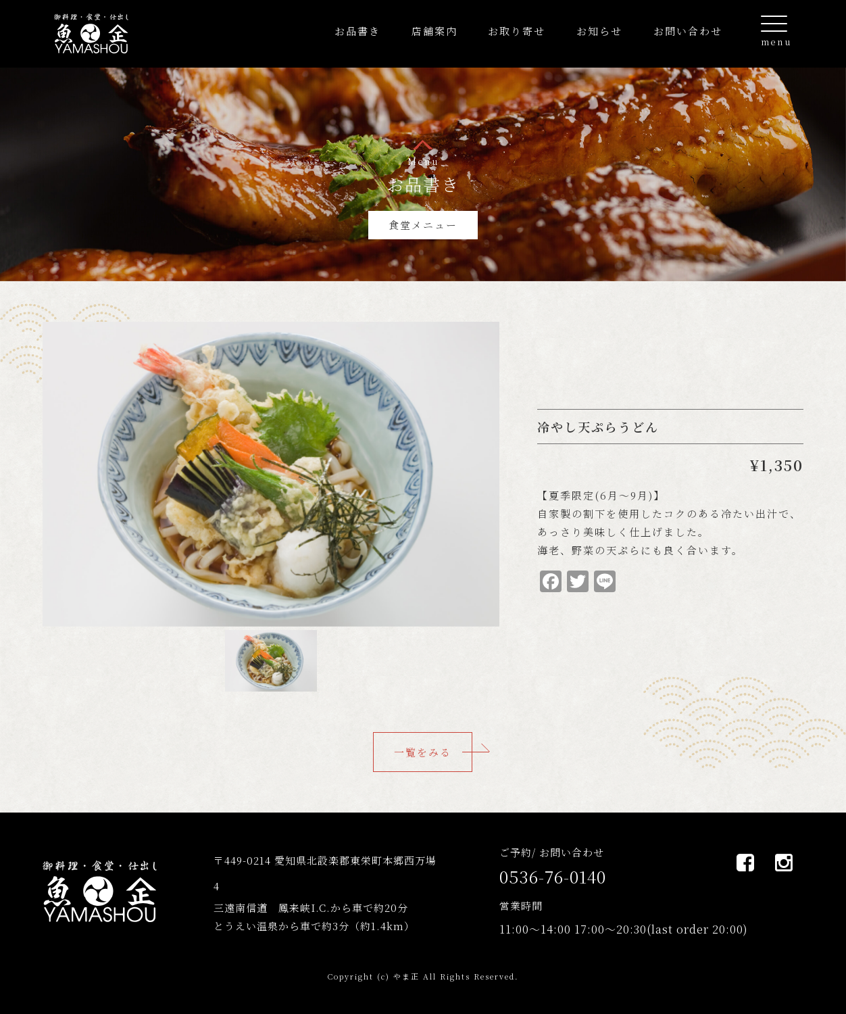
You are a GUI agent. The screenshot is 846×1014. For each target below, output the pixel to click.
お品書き (357, 31)
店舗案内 (434, 31)
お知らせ (599, 31)
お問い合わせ (687, 31)
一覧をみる (422, 752)
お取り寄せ (516, 31)
